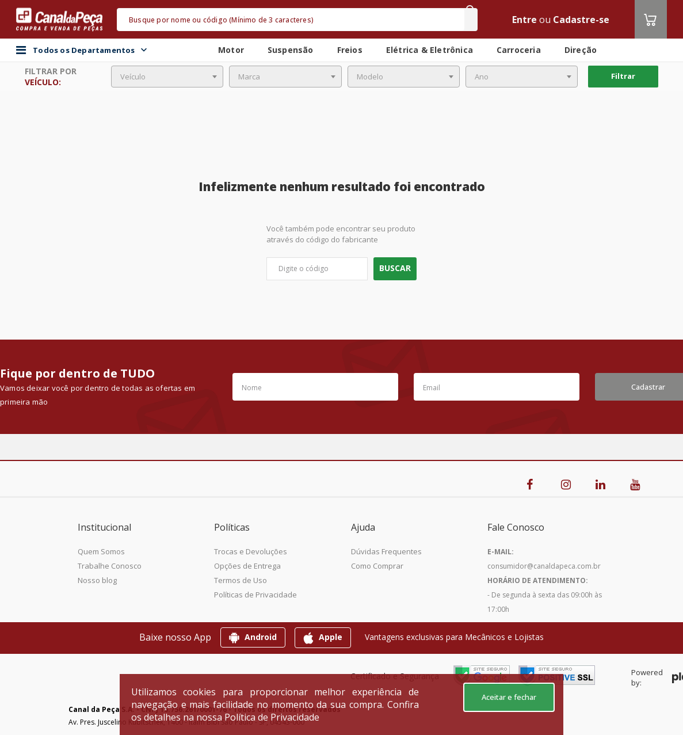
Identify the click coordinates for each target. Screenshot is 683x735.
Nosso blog (97, 580)
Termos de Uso (240, 580)
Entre (524, 19)
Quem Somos (101, 551)
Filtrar (623, 76)
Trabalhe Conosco (110, 566)
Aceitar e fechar (509, 697)
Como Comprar (377, 566)
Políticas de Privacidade (255, 594)
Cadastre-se (581, 19)
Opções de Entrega (247, 566)
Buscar (395, 267)
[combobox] (167, 76)
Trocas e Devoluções (250, 551)
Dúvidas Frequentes (386, 551)
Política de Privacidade (271, 717)
